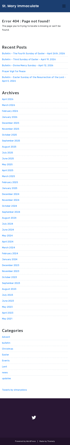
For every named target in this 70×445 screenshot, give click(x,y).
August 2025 (9, 146)
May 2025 (7, 164)
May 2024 (7, 235)
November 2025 (10, 129)
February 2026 (10, 111)
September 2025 (11, 140)
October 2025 (9, 135)
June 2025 (8, 158)
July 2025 (7, 152)
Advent (6, 337)
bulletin (6, 343)
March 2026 (8, 105)
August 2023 (9, 289)
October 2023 (9, 277)
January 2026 (9, 117)
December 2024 (10, 194)
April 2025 (7, 170)
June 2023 (8, 301)
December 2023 (10, 265)
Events (5, 360)
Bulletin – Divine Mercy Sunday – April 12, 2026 (27, 65)
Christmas (7, 348)
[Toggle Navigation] (64, 6)
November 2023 (10, 271)
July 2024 (7, 223)
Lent (4, 366)
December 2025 (10, 123)
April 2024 (7, 241)
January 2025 (9, 188)
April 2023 (7, 313)
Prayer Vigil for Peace (14, 71)
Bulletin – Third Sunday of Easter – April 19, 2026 (29, 59)
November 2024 (10, 200)
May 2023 (7, 307)
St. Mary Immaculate (20, 6)
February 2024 (10, 253)
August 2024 (9, 218)
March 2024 (8, 247)
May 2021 (7, 318)
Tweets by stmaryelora (14, 390)
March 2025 (8, 176)
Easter (5, 354)
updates (6, 378)
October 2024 (9, 206)
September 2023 (11, 283)
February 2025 (10, 182)
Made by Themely (47, 441)
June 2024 (8, 229)
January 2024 (9, 259)
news (5, 372)
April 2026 (7, 99)
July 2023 (7, 295)
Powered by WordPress (25, 441)
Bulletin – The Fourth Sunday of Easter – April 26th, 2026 (33, 53)
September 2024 (11, 212)
